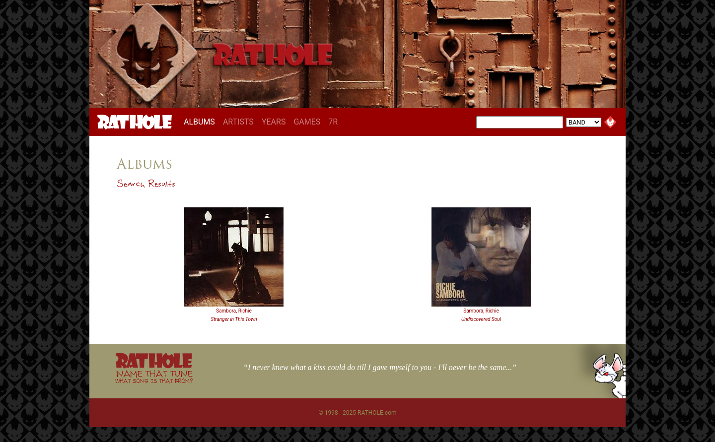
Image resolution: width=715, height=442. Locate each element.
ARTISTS (238, 121)
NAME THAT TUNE (154, 376)
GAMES (306, 121)
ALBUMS (201, 121)
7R (333, 121)
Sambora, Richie (234, 311)
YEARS (274, 121)
